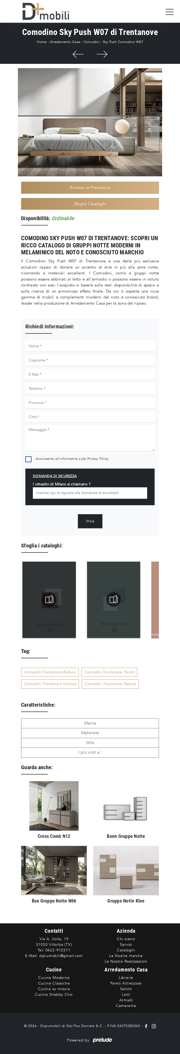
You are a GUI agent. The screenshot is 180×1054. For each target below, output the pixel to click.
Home (41, 42)
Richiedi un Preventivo (90, 187)
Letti (126, 994)
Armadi (126, 1000)
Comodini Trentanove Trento (109, 672)
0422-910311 (58, 950)
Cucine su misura (54, 988)
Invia (90, 521)
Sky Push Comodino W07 (123, 42)
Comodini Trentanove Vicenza (50, 683)
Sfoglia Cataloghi (90, 204)
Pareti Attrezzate (126, 983)
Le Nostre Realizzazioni (126, 961)
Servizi (126, 944)
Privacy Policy (98, 458)
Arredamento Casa (65, 42)
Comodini (91, 42)
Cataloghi (126, 950)
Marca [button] (90, 723)
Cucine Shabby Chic (54, 994)
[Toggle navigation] (169, 11)
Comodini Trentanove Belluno (50, 672)
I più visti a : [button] (90, 752)
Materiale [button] (90, 733)
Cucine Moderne (53, 977)
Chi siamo (126, 939)
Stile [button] (90, 743)
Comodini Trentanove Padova (110, 683)
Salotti (126, 988)
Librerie (126, 977)
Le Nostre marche (126, 955)
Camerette (126, 1005)
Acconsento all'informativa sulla (72, 458)
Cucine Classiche (54, 983)
